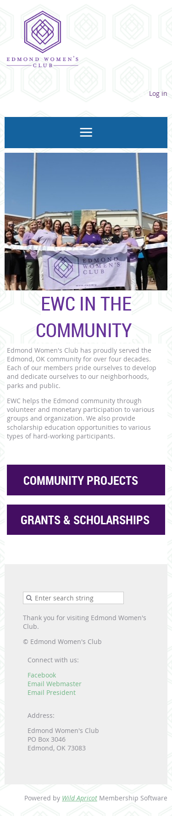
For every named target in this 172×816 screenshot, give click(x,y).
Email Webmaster (55, 683)
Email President (52, 692)
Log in (158, 93)
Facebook (42, 675)
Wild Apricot (79, 798)
